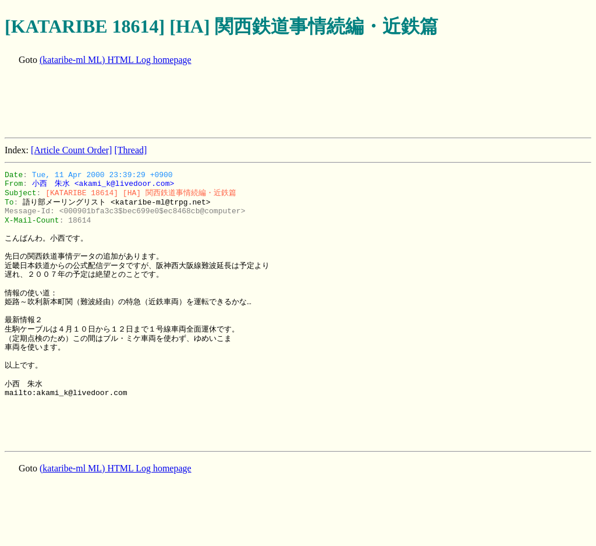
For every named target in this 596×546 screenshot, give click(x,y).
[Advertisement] (216, 102)
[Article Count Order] (71, 150)
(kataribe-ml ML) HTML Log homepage (115, 60)
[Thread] (130, 150)
